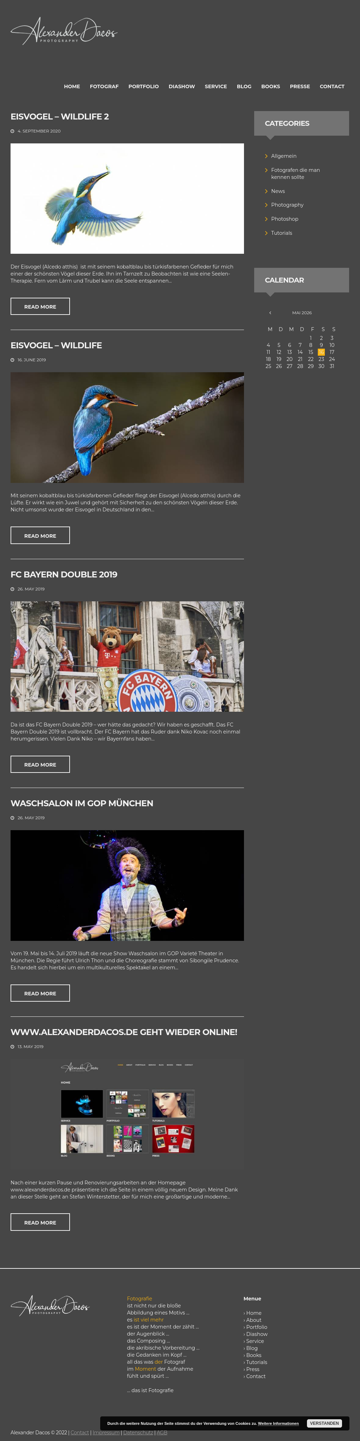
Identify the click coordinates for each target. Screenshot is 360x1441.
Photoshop (284, 219)
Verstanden (324, 1423)
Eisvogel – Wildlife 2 (60, 116)
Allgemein (284, 156)
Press (252, 1369)
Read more (40, 307)
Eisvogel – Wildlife (56, 345)
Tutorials (281, 233)
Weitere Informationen (278, 1423)
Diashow (257, 1334)
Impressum (106, 1432)
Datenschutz (138, 1432)
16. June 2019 (32, 359)
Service (255, 1341)
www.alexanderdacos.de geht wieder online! (124, 1032)
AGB (162, 1432)
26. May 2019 (31, 589)
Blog (252, 1348)
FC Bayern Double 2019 (64, 574)
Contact (256, 1376)
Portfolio (257, 1327)
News (278, 191)
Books (254, 1355)
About (254, 1320)
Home (254, 1313)
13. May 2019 (30, 1046)
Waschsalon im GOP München (82, 803)
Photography (287, 205)
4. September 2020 (39, 131)
